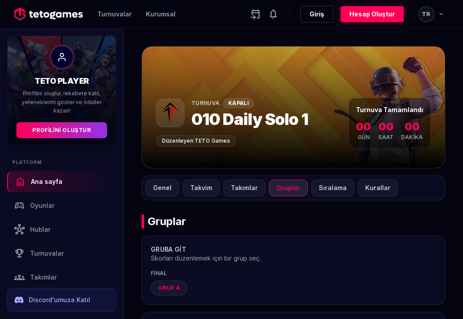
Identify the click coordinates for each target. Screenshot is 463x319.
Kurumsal (161, 14)
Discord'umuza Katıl (52, 300)
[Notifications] (273, 14)
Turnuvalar (114, 14)
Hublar (32, 229)
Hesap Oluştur (372, 14)
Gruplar (288, 187)
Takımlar (35, 277)
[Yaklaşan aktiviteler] (255, 14)
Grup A (169, 287)
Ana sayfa (38, 181)
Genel (162, 187)
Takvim (201, 187)
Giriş (317, 14)
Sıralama (333, 187)
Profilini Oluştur (61, 130)
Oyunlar (34, 205)
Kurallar (377, 187)
